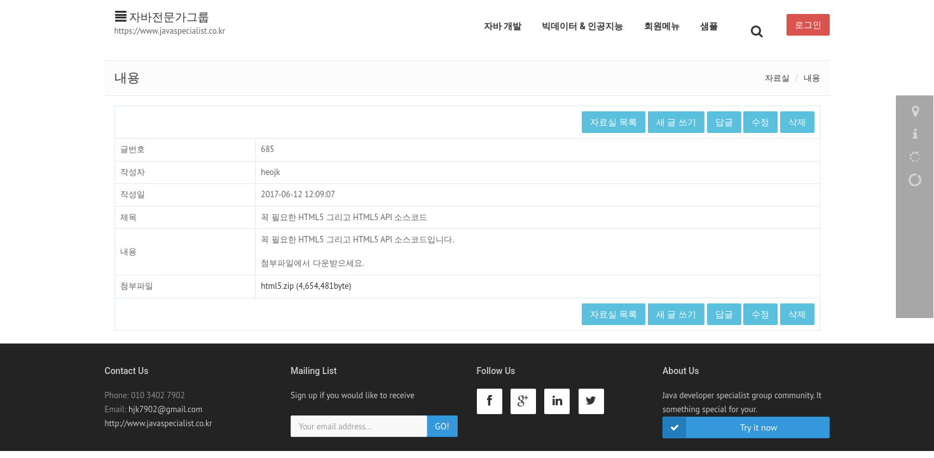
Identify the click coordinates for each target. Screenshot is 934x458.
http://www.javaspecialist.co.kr (158, 423)
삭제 (797, 122)
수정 (760, 122)
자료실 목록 (613, 122)
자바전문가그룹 (162, 17)
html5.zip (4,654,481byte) (306, 286)
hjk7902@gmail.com (165, 409)
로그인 (808, 25)
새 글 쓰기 (676, 122)
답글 (724, 122)
